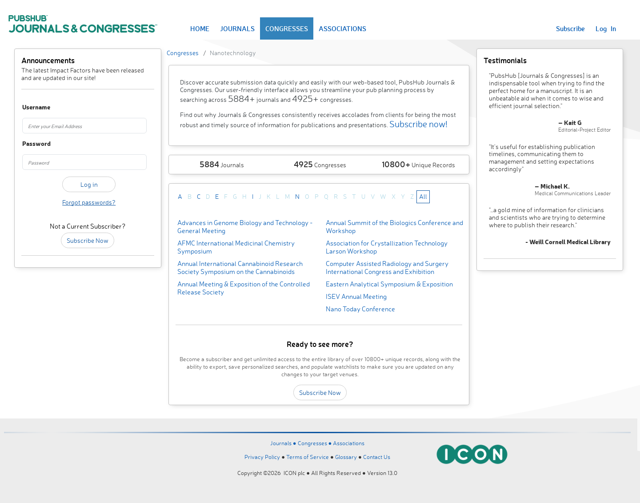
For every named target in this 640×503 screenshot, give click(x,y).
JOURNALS (237, 28)
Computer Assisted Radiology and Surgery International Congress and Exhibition (387, 267)
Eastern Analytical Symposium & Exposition (389, 284)
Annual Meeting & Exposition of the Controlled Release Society (243, 288)
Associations (348, 443)
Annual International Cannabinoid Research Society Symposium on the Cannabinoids (240, 267)
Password (32, 144)
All (423, 196)
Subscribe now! (418, 123)
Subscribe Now (87, 240)
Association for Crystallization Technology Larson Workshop (387, 247)
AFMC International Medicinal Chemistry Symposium (236, 247)
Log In (606, 28)
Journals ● (284, 443)
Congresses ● (315, 443)
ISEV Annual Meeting (356, 296)
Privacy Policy (262, 456)
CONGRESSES (286, 28)
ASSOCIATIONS (342, 28)
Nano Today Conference (360, 309)
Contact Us (376, 456)
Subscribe (570, 28)
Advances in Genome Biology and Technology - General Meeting (245, 226)
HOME (199, 28)
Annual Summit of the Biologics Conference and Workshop (394, 226)
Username (32, 107)
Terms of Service (307, 456)
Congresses (183, 52)
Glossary (346, 456)
